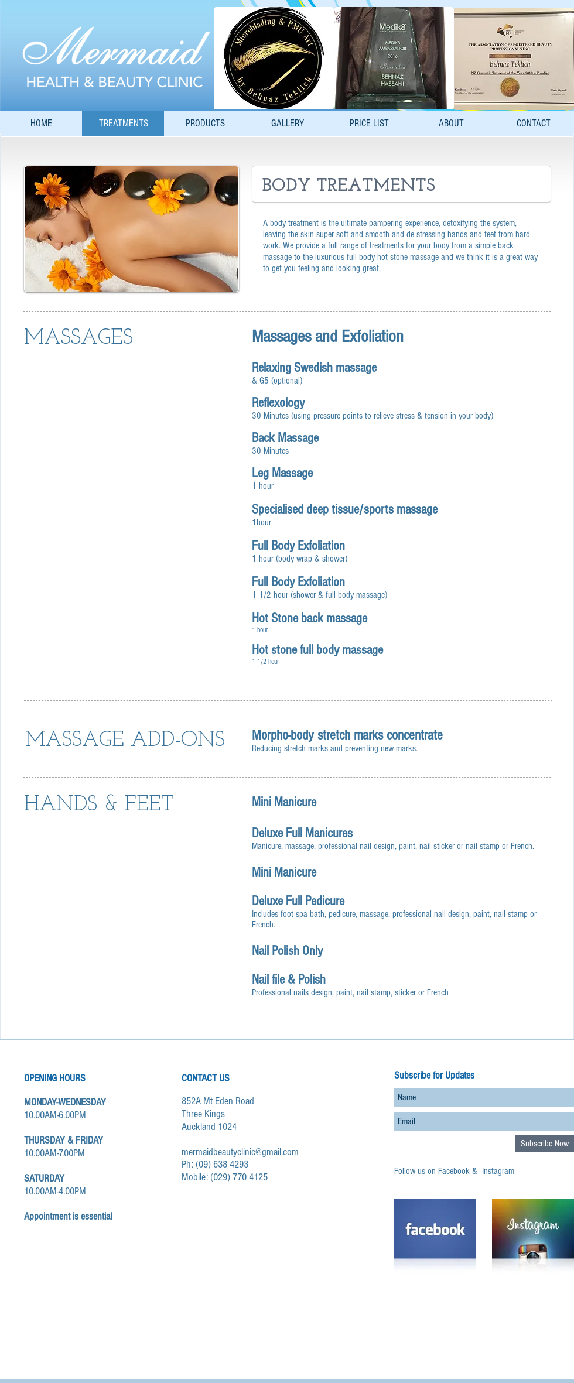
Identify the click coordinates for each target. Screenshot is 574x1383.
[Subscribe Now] (544, 1143)
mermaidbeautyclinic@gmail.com (240, 1152)
